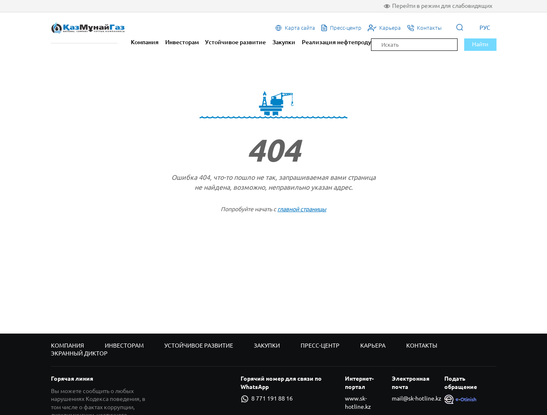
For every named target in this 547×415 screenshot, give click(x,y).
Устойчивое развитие (235, 42)
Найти (480, 44)
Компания (145, 42)
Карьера (373, 345)
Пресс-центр (320, 345)
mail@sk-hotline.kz (416, 398)
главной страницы (301, 209)
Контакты (421, 345)
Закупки (283, 42)
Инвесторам (182, 42)
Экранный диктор (79, 353)
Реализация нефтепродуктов (343, 42)
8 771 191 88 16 (267, 399)
